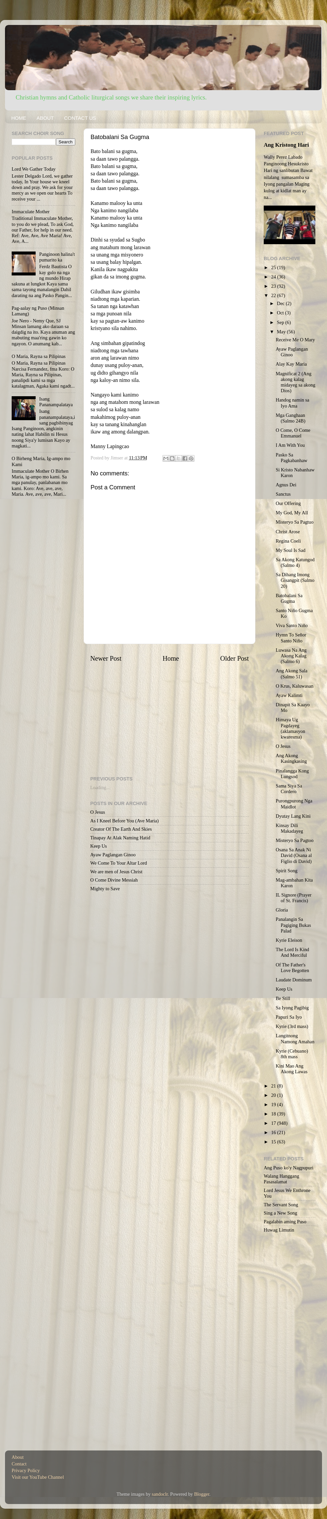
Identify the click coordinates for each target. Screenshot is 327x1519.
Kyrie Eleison (289, 940)
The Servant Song (281, 1204)
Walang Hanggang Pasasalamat (281, 1178)
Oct (281, 312)
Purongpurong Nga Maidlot (294, 803)
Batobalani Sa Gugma (289, 598)
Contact (19, 1463)
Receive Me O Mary (295, 339)
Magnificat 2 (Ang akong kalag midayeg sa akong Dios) (295, 382)
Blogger (201, 1494)
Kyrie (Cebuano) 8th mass (292, 1053)
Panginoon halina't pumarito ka (57, 257)
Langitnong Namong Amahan (295, 1038)
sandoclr (160, 1494)
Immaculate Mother (31, 211)
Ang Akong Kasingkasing (291, 758)
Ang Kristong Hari (286, 145)
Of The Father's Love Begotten (292, 967)
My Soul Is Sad (290, 550)
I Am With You (290, 445)
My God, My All (292, 512)
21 (274, 1086)
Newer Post (106, 658)
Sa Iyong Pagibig (292, 1007)
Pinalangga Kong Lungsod (292, 773)
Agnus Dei (286, 484)
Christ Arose (288, 531)
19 (274, 1104)
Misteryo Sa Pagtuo (295, 522)
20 (274, 1095)
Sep (281, 322)
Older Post (234, 658)
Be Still (283, 998)
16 (274, 1132)
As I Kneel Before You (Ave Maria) (124, 820)
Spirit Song (286, 870)
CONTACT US (80, 118)
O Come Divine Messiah (114, 880)
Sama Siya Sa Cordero (289, 788)
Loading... (100, 787)
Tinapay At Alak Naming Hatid (120, 837)
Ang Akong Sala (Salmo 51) (291, 673)
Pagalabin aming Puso (285, 1221)
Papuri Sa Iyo (289, 1017)
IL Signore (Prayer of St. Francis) (293, 897)
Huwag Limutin (279, 1230)
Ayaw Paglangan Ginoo (113, 854)
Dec (281, 303)
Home (171, 658)
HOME (18, 118)
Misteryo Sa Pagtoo (295, 840)
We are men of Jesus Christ (116, 871)
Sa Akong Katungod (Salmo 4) (295, 562)
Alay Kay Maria (291, 364)
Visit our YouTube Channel (38, 1477)
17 (274, 1123)
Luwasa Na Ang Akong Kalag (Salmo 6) (291, 655)
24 (274, 276)
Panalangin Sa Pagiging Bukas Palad (293, 925)
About (18, 1457)
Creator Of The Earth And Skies (121, 829)
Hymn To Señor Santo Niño (291, 637)
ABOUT (45, 118)
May (282, 331)
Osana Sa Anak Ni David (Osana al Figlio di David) (294, 855)
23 (274, 286)
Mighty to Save (105, 888)
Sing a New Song (280, 1213)
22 (274, 295)
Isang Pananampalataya (56, 401)
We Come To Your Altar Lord (118, 863)
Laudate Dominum (294, 979)
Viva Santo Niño (292, 625)
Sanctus (283, 494)
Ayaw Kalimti (289, 695)
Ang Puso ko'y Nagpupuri (288, 1167)
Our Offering (288, 503)
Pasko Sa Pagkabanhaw (291, 457)
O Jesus (97, 812)
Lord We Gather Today (34, 169)
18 (274, 1113)
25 (274, 267)
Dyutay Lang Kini (293, 816)
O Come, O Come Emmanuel (293, 432)
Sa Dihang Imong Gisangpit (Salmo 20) (295, 580)
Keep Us (98, 846)
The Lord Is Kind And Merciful (292, 952)
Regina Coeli (288, 541)
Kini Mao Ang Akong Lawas (291, 1068)
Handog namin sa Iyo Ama (292, 402)
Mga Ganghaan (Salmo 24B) (290, 418)
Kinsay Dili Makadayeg (289, 828)
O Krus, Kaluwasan (294, 686)
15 (274, 1141)
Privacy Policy (26, 1470)
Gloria (282, 910)
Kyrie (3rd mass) (292, 1026)
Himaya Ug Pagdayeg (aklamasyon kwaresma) (290, 728)
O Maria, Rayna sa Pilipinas (39, 356)
